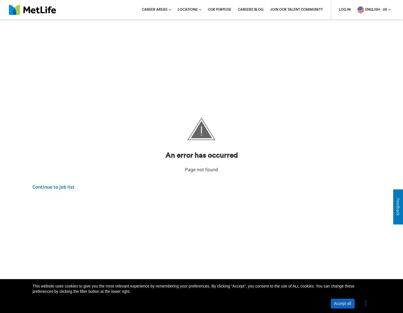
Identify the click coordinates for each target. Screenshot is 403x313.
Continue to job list (53, 187)
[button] (366, 303)
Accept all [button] (342, 303)
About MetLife (46, 265)
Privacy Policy (78, 265)
